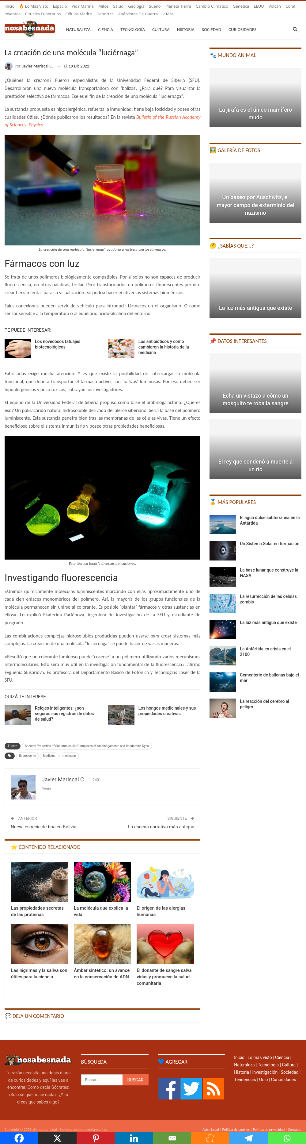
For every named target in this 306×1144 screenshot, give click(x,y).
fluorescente (27, 748)
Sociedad (211, 22)
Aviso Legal (210, 1122)
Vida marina (83, 6)
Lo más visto (259, 1050)
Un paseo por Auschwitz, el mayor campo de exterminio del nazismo (255, 197)
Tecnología (132, 22)
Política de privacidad (269, 1122)
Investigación (265, 1064)
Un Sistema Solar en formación (269, 536)
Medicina (49, 748)
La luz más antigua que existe (255, 300)
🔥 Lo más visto (33, 6)
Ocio (263, 1072)
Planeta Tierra (178, 6)
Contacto (294, 1122)
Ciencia (105, 22)
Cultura (161, 22)
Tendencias (245, 1072)
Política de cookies (235, 1122)
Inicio (9, 6)
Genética (241, 6)
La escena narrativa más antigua (161, 819)
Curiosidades (242, 22)
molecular (69, 748)
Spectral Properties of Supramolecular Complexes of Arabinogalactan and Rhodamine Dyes (87, 738)
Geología (136, 6)
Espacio (60, 6)
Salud (118, 6)
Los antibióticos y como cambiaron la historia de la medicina (163, 340)
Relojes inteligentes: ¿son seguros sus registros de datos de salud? (64, 706)
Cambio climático (212, 6)
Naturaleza (78, 22)
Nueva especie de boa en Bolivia (43, 819)
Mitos (103, 6)
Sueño (155, 6)
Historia (186, 22)
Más (259, 6)
